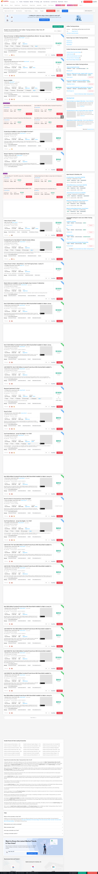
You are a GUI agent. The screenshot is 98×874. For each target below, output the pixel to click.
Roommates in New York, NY (40, 8)
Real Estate (63, 2)
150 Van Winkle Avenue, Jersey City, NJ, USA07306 (76, 163)
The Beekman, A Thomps (33, 214)
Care (49, 2)
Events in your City (7, 862)
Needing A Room (69, 213)
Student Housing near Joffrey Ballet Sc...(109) (12, 652)
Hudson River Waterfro (32, 277)
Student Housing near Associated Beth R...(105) (31, 652)
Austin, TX (22, 247)
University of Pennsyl (12, 146)
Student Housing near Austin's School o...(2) (51, 661)
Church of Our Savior (22, 52)
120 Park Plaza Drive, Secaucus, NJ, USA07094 (75, 171)
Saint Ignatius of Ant (41, 72)
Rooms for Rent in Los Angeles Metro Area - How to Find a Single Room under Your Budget (80, 101)
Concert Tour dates (29, 862)
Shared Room (27, 210)
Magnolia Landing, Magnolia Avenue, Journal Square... (77, 178)
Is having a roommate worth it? (33, 739)
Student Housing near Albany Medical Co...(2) (31, 661)
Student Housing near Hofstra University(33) (31, 659)
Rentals (34, 2)
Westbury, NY (69, 71)
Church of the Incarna (32, 52)
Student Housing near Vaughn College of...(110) (31, 650)
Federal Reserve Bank (29, 257)
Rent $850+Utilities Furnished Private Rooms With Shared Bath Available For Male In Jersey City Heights (48, 118)
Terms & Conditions (63, 867)
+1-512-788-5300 (54, 852)
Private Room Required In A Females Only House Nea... (77, 220)
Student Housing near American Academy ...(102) (13, 657)
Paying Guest (32, 5)
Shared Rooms (25, 5)
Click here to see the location (72, 33)
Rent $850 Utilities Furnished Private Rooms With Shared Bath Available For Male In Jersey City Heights (28, 531)
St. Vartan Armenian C (12, 52)
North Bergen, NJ (70, 91)
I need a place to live (60, 5)
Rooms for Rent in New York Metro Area (27, 8)
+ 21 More (36, 139)
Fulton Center (37, 257)
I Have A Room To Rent (10, 202)
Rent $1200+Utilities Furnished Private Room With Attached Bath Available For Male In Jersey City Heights (18, 106)
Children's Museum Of (22, 72)
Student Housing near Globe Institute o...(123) (12, 650)
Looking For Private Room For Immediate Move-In (45, 189)
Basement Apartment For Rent (12, 351)
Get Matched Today (44, 20)
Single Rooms (17, 5)
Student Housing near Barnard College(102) (31, 655)
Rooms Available (8, 80)
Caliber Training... (28, 11)
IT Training (39, 2)
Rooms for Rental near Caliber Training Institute (84, 94)
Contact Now (91, 77)
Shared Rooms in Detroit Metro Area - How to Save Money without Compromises (80, 120)
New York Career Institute (9, 727)
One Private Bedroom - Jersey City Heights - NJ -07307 (18, 396)
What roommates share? (33, 733)
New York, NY (21, 37)
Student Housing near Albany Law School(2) (12, 661)
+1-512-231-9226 (62, 852)
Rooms (11, 5)
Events (23, 2)
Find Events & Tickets (25, 860)
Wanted (72, 201)
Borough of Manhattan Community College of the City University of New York (37, 726)
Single (68, 201)
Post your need (82, 872)
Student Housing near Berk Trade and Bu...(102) (51, 655)
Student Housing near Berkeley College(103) (51, 653)
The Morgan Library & (41, 52)
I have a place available (72, 5)
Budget (42, 11)
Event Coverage (7, 864)
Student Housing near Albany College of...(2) (51, 659)
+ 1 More (33, 67)
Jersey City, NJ (7, 107)
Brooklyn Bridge (24, 214)
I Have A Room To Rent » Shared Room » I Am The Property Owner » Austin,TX (23, 246)
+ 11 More (36, 210)
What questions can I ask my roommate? (33, 730)
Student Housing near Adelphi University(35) (12, 659)
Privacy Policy (71, 867)
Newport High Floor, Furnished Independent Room (16, 154)
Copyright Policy (86, 867)
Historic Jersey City (41, 277)
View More (53, 55)
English (32, 404)
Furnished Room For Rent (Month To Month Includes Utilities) (19, 222)
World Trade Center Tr (12, 96)
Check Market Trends (32, 758)
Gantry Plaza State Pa (22, 146)
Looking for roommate (71, 199)
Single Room (25, 44)
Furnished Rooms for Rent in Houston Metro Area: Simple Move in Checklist (80, 111)
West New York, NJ (71, 84)
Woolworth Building (35, 96)
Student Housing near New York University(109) (51, 650)
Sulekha (4, 2)
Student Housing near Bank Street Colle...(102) (12, 655)
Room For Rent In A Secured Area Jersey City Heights (17, 442)
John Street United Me (12, 257)
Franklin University (70, 54)
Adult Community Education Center (74, 56)
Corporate (25, 867)
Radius (36, 11)
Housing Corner (70, 98)
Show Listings (51, 11)
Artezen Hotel (20, 257)
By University (19, 11)
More (68, 2)
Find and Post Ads (25, 853)
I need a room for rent (8, 11)
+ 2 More (35, 88)
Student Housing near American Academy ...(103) (13, 653)
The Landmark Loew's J (37, 412)
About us (51, 867)
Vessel (19, 96)
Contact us (57, 867)
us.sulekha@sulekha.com (56, 855)
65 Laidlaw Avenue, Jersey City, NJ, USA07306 (75, 155)
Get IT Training (25, 857)
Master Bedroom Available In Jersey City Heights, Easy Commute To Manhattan (24, 265)
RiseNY (39, 146)
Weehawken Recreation (32, 146)
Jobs (44, 2)
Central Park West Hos (12, 72)
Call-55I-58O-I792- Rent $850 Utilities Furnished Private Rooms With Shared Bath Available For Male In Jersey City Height (28, 488)
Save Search (65, 11)
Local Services (56, 2)
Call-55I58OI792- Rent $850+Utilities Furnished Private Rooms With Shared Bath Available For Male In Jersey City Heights (28, 553)
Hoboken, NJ (69, 210)
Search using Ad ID (88, 11)
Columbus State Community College (74, 52)
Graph (56, 824)
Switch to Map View (58, 26)
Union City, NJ (69, 77)
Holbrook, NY (12, 82)
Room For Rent (8, 60)
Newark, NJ (37, 190)
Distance (60, 31)
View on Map (17, 82)
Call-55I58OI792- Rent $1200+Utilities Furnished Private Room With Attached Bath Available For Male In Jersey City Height (28, 576)
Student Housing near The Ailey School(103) (31, 653)
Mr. (67, 206)
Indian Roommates (6, 8)
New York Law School (57, 726)
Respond (59, 55)
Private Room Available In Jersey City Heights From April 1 (18, 131)
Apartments (39, 5)
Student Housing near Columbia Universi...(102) (51, 657)
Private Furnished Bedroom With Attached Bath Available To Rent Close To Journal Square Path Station (18, 188)
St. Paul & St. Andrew (32, 72)
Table (60, 824)
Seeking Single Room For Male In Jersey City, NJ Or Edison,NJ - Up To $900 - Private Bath (48, 176)
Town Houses (51, 5)
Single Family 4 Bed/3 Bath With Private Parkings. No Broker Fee (79, 87)
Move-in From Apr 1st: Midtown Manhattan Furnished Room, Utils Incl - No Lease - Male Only (27, 36)
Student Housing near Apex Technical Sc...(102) (31, 657)
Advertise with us (79, 867)
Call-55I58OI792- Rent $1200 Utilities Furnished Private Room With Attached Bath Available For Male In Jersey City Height (48, 106)
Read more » (82, 106)
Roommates (28, 2)
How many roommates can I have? (33, 736)
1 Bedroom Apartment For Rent (72, 67)
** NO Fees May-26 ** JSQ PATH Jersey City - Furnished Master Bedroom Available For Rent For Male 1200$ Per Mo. (18, 176)
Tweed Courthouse (26, 96)
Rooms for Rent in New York (15, 8)
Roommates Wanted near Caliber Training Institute (83, 227)
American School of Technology (73, 58)
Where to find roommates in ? (33, 722)
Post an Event (28, 864)
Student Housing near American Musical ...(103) (51, 652)
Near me (6, 5)
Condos (44, 5)
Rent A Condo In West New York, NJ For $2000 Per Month (77, 80)
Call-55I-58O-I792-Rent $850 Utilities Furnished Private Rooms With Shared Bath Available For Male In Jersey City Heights (28, 510)
